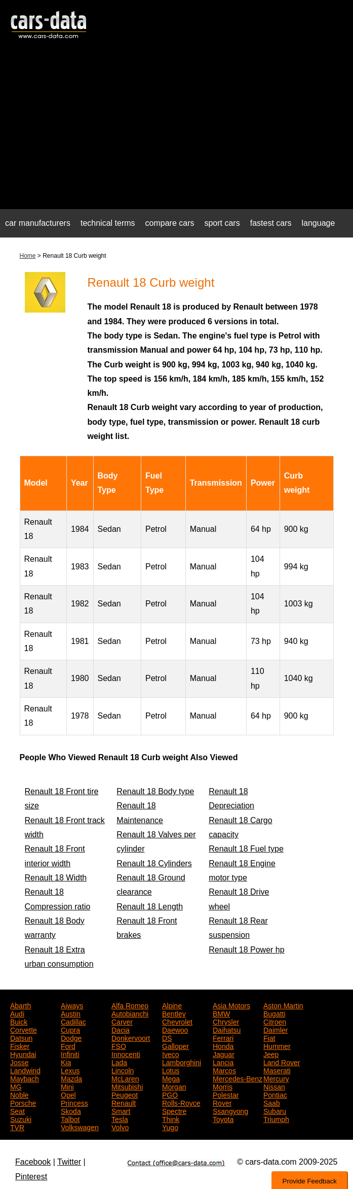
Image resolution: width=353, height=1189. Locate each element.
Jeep (271, 1053)
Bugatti (274, 1013)
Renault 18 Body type (155, 791)
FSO (118, 1045)
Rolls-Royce (181, 1102)
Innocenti (125, 1053)
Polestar (226, 1094)
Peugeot (124, 1094)
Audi (17, 1013)
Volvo (120, 1127)
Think (170, 1118)
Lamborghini (181, 1062)
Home (28, 255)
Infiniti (70, 1053)
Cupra (70, 1029)
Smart (120, 1110)
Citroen (274, 1021)
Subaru (274, 1110)
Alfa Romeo (129, 1005)
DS (167, 1037)
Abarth (20, 1005)
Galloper (175, 1045)
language (318, 223)
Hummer (277, 1045)
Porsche (23, 1102)
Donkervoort (130, 1037)
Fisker (19, 1045)
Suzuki (20, 1118)
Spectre (174, 1110)
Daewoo (175, 1029)
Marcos (224, 1070)
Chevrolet (177, 1021)
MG (16, 1086)
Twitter (69, 1162)
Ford (68, 1045)
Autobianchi (129, 1013)
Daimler (275, 1029)
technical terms (108, 223)
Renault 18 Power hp (246, 949)
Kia (66, 1062)
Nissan (274, 1086)
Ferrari (223, 1037)
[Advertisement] (176, 130)
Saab (271, 1102)
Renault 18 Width (56, 877)
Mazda (71, 1078)
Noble (19, 1094)
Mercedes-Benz (237, 1078)
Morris (222, 1086)
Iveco (170, 1053)
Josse (19, 1062)
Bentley (174, 1013)
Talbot (70, 1118)
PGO (170, 1094)
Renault (123, 1102)
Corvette (23, 1029)
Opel (68, 1094)
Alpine (172, 1005)
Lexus (70, 1070)
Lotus (170, 1070)
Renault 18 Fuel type (246, 848)
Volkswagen (80, 1127)
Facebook (33, 1162)
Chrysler (226, 1021)
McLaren (125, 1078)
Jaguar (223, 1053)
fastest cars (271, 223)
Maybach (24, 1078)
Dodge (71, 1037)
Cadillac (73, 1021)
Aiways (72, 1005)
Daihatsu (227, 1029)
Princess (74, 1102)
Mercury (276, 1078)
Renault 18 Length (149, 906)
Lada (119, 1062)
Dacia (120, 1029)
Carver (122, 1021)
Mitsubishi (127, 1086)
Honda (223, 1045)
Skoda (71, 1110)
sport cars (222, 223)
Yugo (170, 1127)
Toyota (223, 1118)
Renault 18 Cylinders (154, 863)
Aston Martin (283, 1005)
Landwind (25, 1070)
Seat (17, 1110)
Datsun (21, 1037)
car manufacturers (37, 223)
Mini (67, 1086)
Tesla (119, 1118)
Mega (171, 1078)
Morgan (174, 1086)
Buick (18, 1021)
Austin (71, 1013)
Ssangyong (230, 1110)
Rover (222, 1102)
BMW (221, 1013)
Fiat (269, 1037)
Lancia (223, 1062)
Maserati (277, 1070)
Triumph (276, 1118)
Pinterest (31, 1176)
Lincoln (122, 1070)
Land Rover (281, 1062)
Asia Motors (231, 1005)
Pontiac (275, 1094)
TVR (17, 1127)
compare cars (169, 223)
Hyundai (23, 1053)
